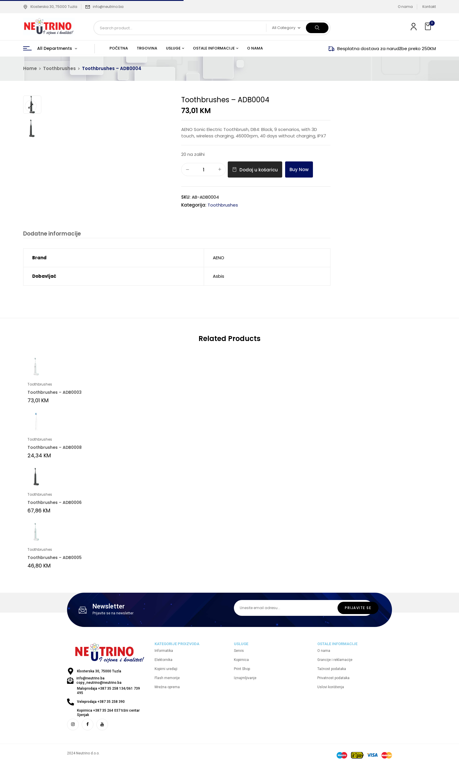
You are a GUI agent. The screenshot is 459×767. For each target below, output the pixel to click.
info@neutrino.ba (108, 6)
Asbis (218, 277)
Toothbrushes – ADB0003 (55, 393)
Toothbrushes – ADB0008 (55, 448)
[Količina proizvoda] (203, 169)
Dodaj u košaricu (258, 170)
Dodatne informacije (51, 234)
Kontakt (429, 6)
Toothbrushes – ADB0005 (55, 558)
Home (30, 68)
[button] (428, 26)
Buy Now (299, 169)
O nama (405, 6)
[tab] (51, 234)
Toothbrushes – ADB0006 (55, 503)
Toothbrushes (59, 68)
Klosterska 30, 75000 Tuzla (50, 6)
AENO (218, 258)
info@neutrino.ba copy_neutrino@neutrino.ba (98, 681)
